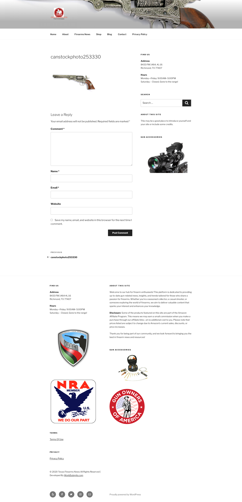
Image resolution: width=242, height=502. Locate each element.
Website (56, 203)
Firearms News (82, 34)
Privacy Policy (139, 34)
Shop (98, 34)
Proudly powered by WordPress (125, 494)
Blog (109, 34)
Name (55, 171)
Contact (122, 34)
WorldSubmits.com (73, 475)
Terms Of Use (56, 439)
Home (53, 34)
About (65, 34)
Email (55, 187)
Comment (58, 128)
